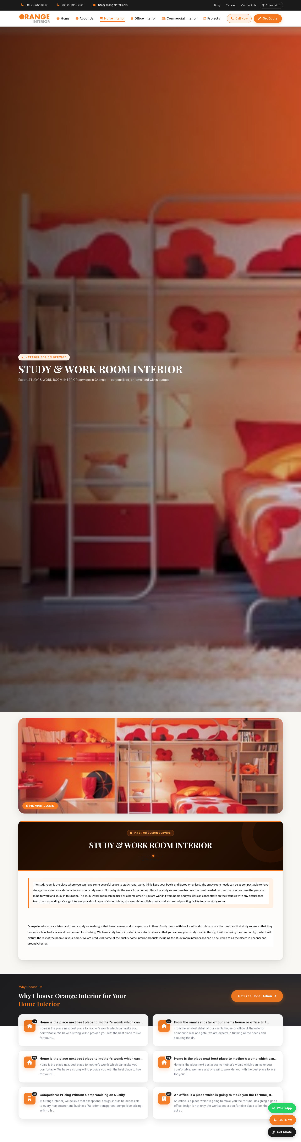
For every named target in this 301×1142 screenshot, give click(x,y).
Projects (211, 18)
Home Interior (112, 18)
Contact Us (248, 5)
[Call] (282, 1120)
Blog (217, 5)
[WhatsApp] (282, 1108)
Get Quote (267, 18)
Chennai (271, 5)
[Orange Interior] (34, 18)
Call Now (239, 18)
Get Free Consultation (257, 1001)
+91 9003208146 (34, 4)
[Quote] (282, 1132)
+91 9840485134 (70, 4)
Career (230, 5)
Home (63, 18)
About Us (84, 18)
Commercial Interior (179, 18)
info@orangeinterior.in (110, 4)
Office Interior (143, 18)
